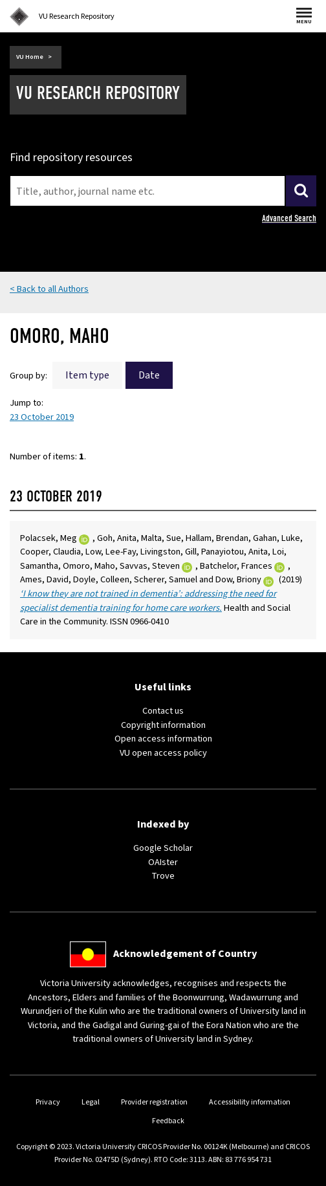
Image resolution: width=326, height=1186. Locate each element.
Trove (163, 876)
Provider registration (154, 1102)
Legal (91, 1102)
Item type (87, 375)
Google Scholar (163, 848)
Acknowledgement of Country (185, 954)
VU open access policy (163, 753)
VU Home (29, 56)
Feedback (168, 1120)
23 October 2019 (42, 417)
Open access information (163, 738)
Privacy (48, 1102)
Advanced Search (289, 218)
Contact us (163, 711)
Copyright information (163, 725)
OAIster (163, 862)
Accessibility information (249, 1102)
